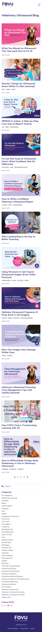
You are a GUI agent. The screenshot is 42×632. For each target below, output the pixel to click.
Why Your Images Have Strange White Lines (19, 351)
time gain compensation (11, 566)
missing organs (7, 540)
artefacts (4, 355)
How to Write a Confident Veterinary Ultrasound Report (17, 200)
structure (26, 280)
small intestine (7, 555)
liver (3, 127)
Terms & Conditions (13, 628)
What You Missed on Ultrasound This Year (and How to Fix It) (19, 49)
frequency (10, 318)
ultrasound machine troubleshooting (15, 579)
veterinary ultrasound (10, 589)
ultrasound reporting (17, 204)
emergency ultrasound (10, 516)
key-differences (13, 469)
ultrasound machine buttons (26, 318)
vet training (6, 587)
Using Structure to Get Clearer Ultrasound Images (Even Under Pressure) (19, 275)
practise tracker (5, 167)
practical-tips (16, 318)
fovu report (4, 204)
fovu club (14, 280)
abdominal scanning (6, 280)
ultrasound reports (14, 127)
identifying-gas (5, 469)
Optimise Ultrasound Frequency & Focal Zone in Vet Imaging (20, 313)
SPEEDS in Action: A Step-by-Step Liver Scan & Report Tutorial (20, 122)
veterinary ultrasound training (13, 595)
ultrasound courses (9, 568)
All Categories (7, 495)
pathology (5, 545)
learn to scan (20, 280)
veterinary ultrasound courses (21, 167)
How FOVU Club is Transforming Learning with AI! (19, 426)
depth (4, 514)
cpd (3, 511)
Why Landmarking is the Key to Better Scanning (18, 238)
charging (8, 89)
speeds (7, 127)
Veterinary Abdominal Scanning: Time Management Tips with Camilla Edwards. (19, 390)
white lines (9, 355)
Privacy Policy (24, 628)
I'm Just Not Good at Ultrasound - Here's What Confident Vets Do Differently (20, 161)
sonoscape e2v (7, 558)
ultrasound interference (11, 571)
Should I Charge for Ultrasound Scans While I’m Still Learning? (18, 85)
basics (3, 89)
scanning (13, 89)
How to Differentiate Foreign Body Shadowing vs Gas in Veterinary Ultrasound (20, 463)
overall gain (6, 542)
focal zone (4, 318)
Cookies (32, 628)
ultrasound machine (9, 574)
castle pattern (7, 506)
